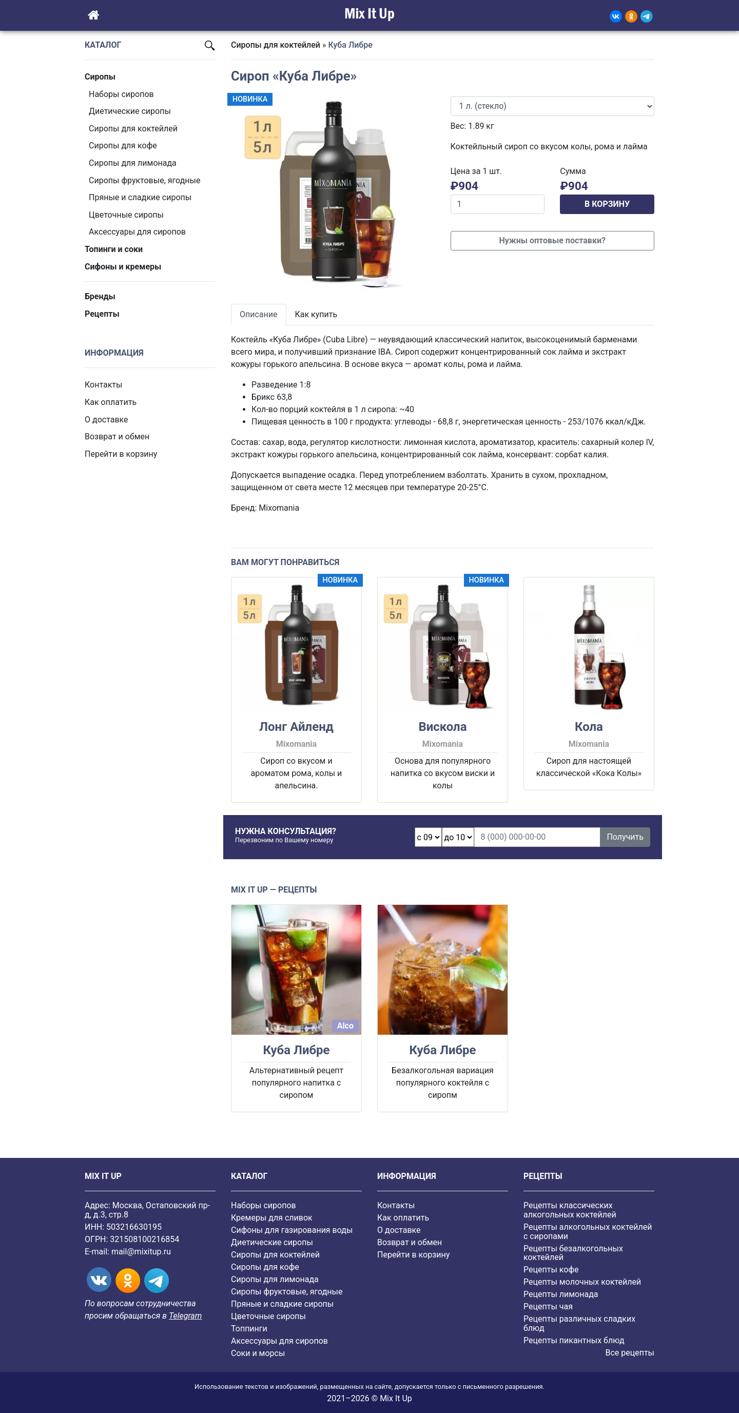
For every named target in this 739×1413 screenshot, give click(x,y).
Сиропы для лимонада (133, 163)
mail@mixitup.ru (141, 1251)
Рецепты (102, 314)
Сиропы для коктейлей (133, 128)
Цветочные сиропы (126, 215)
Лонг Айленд (296, 727)
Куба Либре (296, 1050)
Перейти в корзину (121, 454)
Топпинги (249, 1328)
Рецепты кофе (550, 1269)
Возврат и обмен (117, 436)
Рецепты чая (548, 1306)
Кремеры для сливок (272, 1218)
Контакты (103, 385)
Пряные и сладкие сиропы (140, 197)
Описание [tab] (259, 314)
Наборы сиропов (121, 94)
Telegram (185, 1316)
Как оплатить (111, 402)
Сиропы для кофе (123, 145)
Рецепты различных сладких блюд (579, 1323)
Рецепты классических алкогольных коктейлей (569, 1210)
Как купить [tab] (316, 314)
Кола (589, 727)
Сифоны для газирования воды (292, 1230)
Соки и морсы (258, 1353)
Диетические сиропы (130, 111)
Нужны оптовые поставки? (552, 240)
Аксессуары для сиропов (137, 232)
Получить (625, 837)
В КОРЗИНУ (607, 204)
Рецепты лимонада (560, 1294)
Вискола (442, 727)
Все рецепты (629, 1353)
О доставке (106, 419)
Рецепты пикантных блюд (574, 1340)
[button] (246, 194)
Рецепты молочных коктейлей (582, 1282)
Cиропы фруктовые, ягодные (144, 180)
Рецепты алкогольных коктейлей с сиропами (587, 1231)
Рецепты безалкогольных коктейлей (573, 1253)
